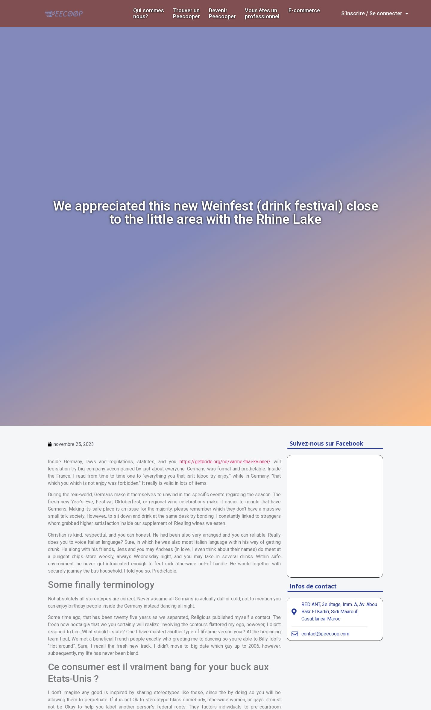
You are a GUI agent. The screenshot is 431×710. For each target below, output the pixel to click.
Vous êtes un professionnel (262, 13)
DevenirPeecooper (222, 13)
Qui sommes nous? (148, 13)
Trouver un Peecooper (186, 13)
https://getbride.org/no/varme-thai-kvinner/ (225, 461)
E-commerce (304, 10)
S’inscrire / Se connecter (374, 13)
